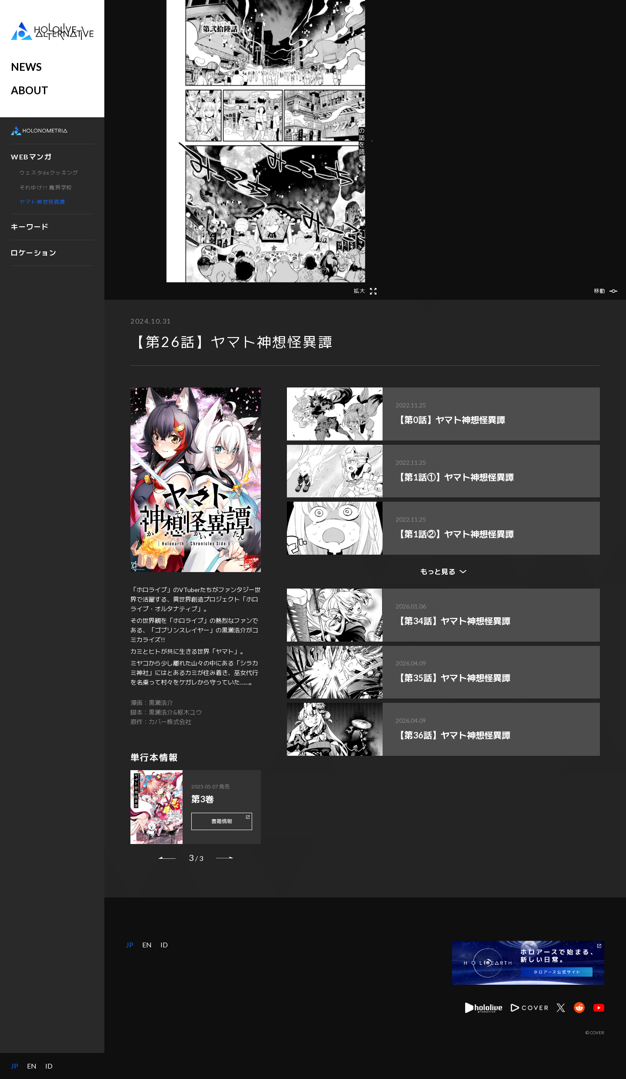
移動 (599, 291)
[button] (191, 141)
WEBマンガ (31, 156)
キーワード (30, 226)
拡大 (359, 291)
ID (49, 1066)
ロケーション (34, 252)
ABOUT (29, 90)
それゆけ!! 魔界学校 (46, 187)
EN (32, 1066)
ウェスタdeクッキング (49, 172)
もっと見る (437, 571)
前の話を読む (461, 141)
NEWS (26, 66)
